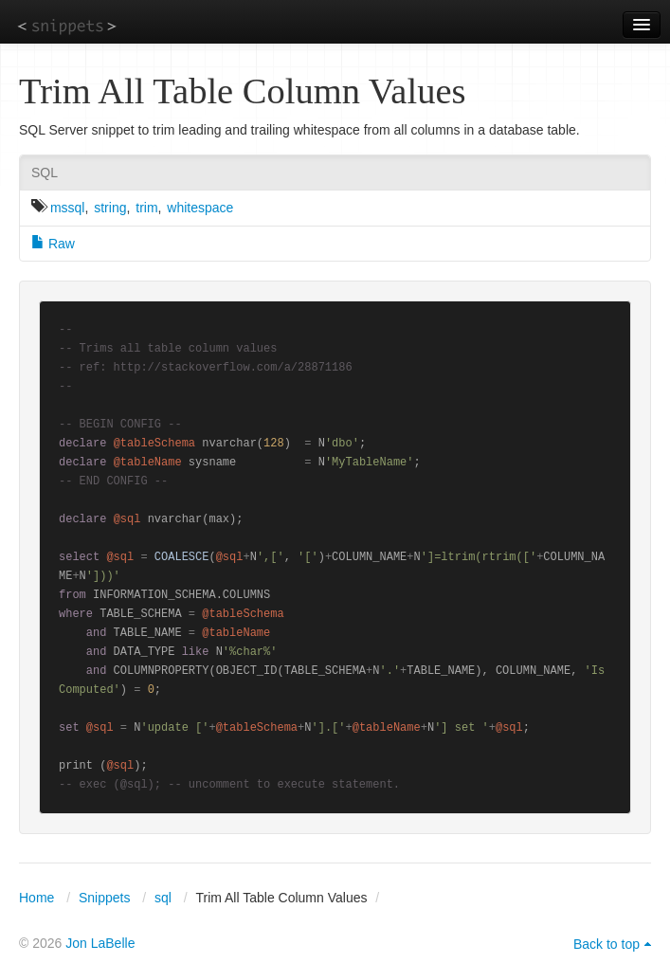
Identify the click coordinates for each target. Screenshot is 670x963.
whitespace (200, 207)
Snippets (104, 897)
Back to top (606, 944)
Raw (53, 243)
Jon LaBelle (100, 943)
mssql (67, 207)
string (110, 207)
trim (146, 207)
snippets (67, 25)
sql (163, 897)
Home (36, 897)
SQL (44, 172)
